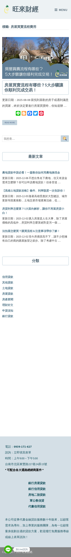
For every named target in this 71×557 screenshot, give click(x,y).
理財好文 (7, 305)
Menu (61, 10)
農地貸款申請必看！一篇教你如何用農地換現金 (31, 172)
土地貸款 (7, 288)
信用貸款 (7, 277)
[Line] (8, 549)
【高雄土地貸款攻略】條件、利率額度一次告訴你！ (33, 190)
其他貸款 (7, 282)
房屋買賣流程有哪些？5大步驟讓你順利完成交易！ (33, 87)
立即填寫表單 (22, 452)
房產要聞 (7, 299)
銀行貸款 (7, 316)
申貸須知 (7, 310)
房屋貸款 (7, 293)
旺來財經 (25, 10)
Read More (10, 122)
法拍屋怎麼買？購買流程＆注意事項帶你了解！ (31, 231)
